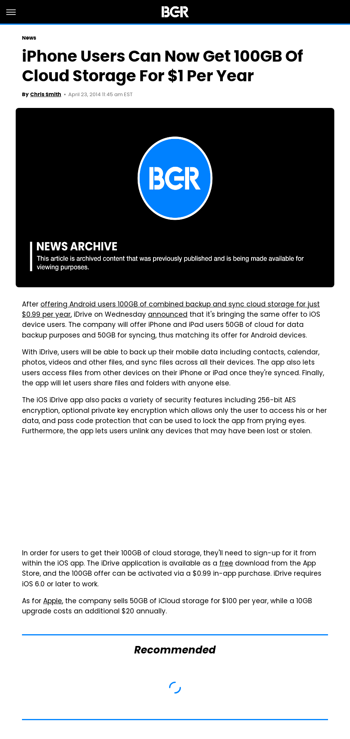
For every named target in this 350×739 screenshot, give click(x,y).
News (29, 38)
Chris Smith (45, 94)
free (226, 563)
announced (168, 315)
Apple (52, 601)
